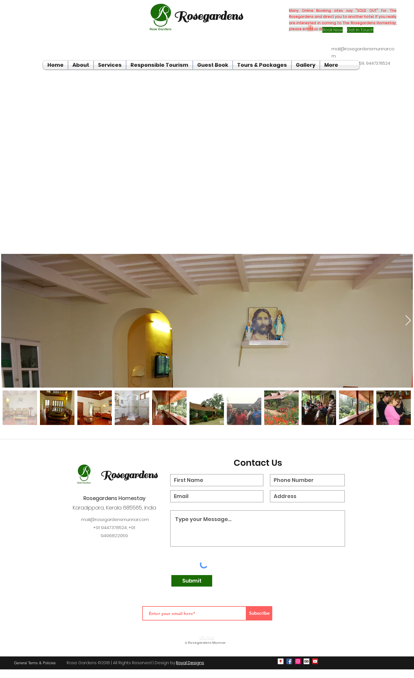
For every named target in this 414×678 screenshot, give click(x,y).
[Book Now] (332, 30)
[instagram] (298, 661)
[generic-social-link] (306, 661)
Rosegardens (128, 475)
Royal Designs (190, 663)
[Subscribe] (259, 613)
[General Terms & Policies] (35, 663)
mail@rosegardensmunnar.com (115, 519)
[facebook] (289, 661)
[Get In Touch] (360, 30)
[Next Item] (408, 320)
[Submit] (191, 581)
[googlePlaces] (280, 661)
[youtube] (315, 661)
